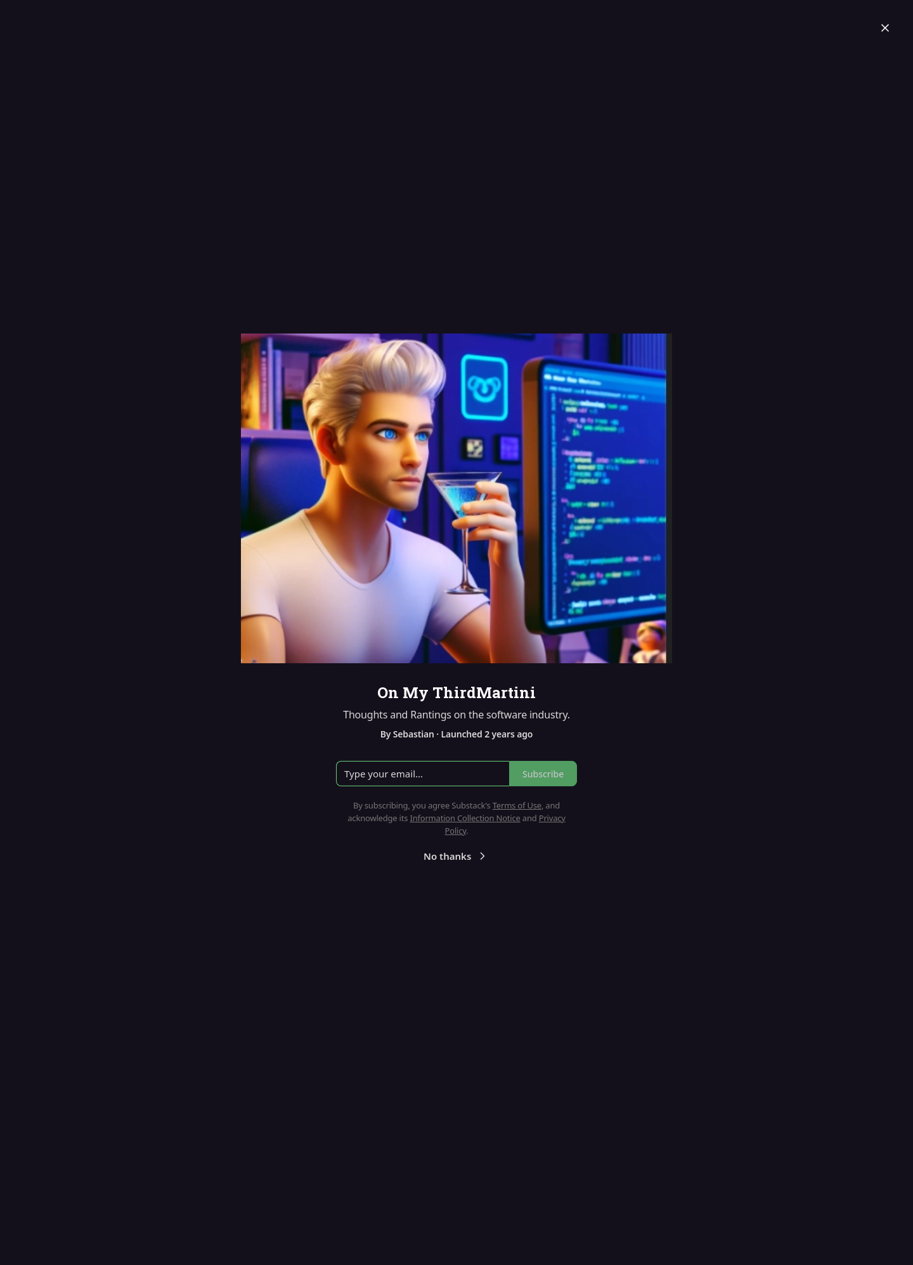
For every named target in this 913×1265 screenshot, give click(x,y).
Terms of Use (517, 805)
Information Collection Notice (465, 818)
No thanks (456, 856)
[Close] (885, 28)
